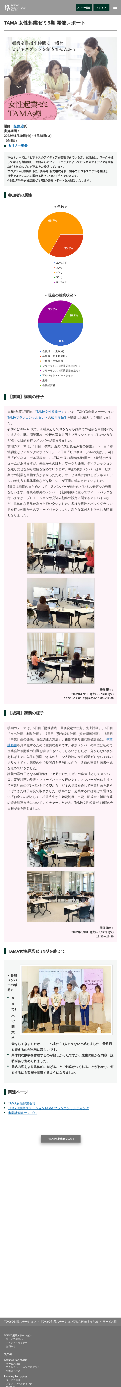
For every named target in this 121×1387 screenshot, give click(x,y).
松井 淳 (19, 126)
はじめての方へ (14, 1339)
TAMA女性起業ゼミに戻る (60, 1138)
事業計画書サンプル (22, 1113)
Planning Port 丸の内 (15, 1376)
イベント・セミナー (17, 1342)
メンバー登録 (83, 7)
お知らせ (11, 1346)
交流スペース (13, 1370)
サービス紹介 (13, 1363)
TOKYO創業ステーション (17, 1335)
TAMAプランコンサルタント (27, 417)
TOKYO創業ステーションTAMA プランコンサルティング (48, 1108)
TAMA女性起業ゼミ (50, 411)
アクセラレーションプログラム (22, 1367)
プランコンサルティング (19, 1383)
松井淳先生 (59, 417)
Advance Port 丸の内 (15, 1360)
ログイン (101, 7)
